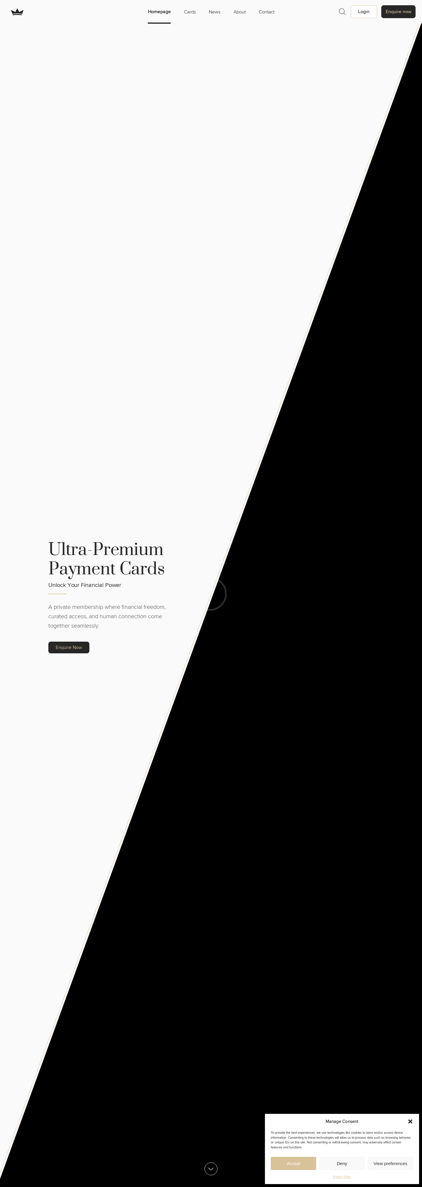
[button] (410, 1121)
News (214, 11)
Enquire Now (69, 647)
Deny (342, 1163)
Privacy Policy (342, 1176)
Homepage (159, 11)
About (240, 11)
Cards (190, 11)
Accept (293, 1163)
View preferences (391, 1163)
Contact (266, 11)
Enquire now (398, 11)
